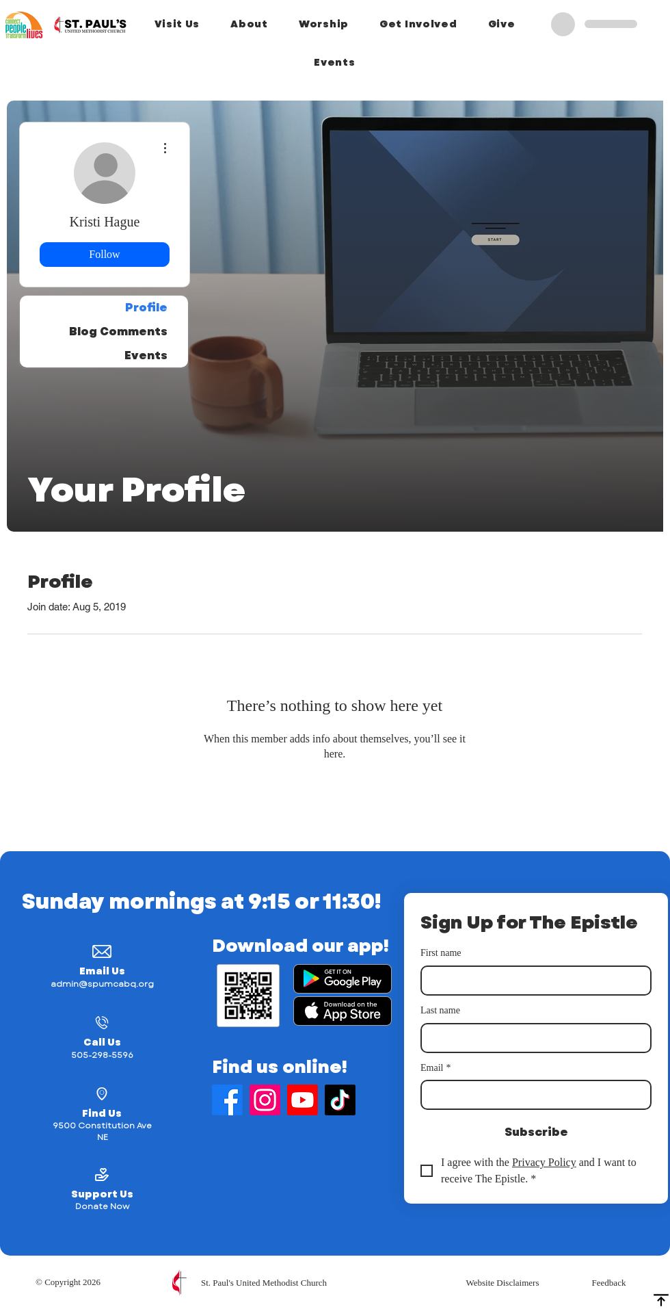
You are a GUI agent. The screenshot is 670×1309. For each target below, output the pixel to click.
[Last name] (532, 1038)
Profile (146, 307)
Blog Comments (118, 331)
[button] (177, 24)
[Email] (532, 1095)
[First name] (532, 980)
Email (435, 1068)
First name (440, 953)
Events (146, 355)
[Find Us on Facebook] (227, 1100)
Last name (440, 1010)
